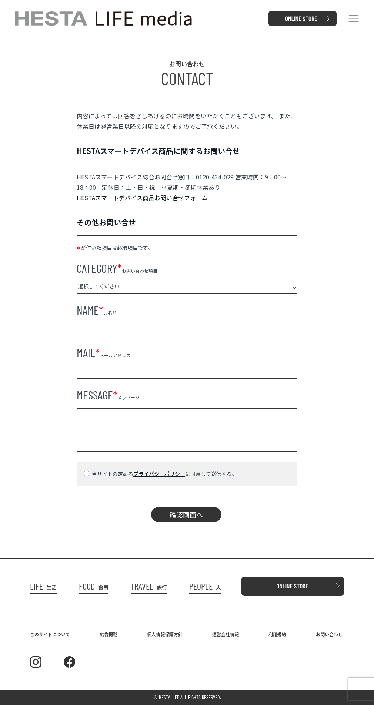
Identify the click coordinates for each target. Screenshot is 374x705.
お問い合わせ (329, 634)
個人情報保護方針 (165, 634)
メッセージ (108, 394)
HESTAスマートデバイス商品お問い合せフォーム (142, 197)
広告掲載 (108, 634)
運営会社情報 (225, 634)
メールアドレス (104, 352)
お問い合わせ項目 (117, 268)
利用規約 (277, 634)
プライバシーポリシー (159, 473)
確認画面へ (186, 514)
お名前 (97, 310)
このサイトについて (50, 634)
